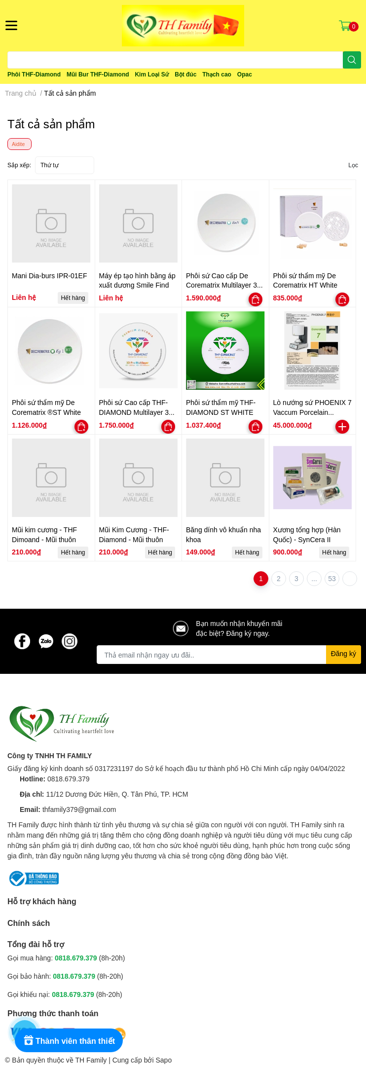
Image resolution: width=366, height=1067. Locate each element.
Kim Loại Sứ (152, 74)
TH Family (91, 1060)
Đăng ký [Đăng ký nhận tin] (343, 653)
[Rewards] (69, 1040)
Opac (244, 74)
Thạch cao (216, 74)
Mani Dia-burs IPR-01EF (49, 275)
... (314, 578)
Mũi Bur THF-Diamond (98, 74)
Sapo (164, 1060)
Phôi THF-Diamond (34, 74)
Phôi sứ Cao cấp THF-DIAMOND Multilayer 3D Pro (136, 412)
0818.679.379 (68, 778)
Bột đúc (185, 74)
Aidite (18, 144)
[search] (352, 60)
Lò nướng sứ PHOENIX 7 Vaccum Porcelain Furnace (312, 412)
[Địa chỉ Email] (229, 654)
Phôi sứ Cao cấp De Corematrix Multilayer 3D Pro (224, 285)
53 (332, 578)
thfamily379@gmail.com (79, 809)
